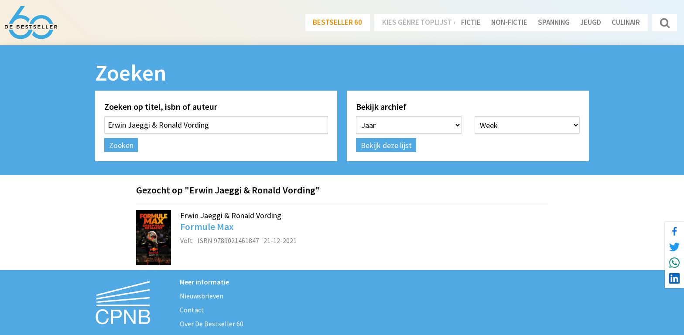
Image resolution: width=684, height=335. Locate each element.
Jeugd (590, 22)
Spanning (554, 22)
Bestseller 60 (337, 22)
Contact (192, 309)
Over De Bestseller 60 (211, 323)
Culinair (626, 22)
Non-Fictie (509, 22)
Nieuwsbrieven (201, 295)
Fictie (471, 22)
